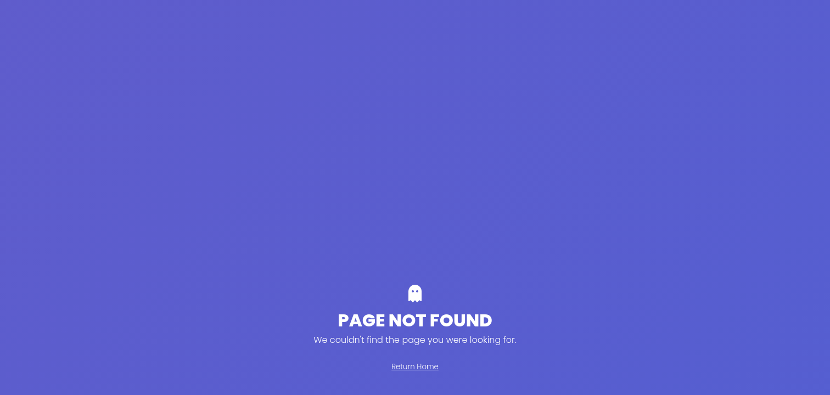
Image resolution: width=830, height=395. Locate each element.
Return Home (415, 367)
